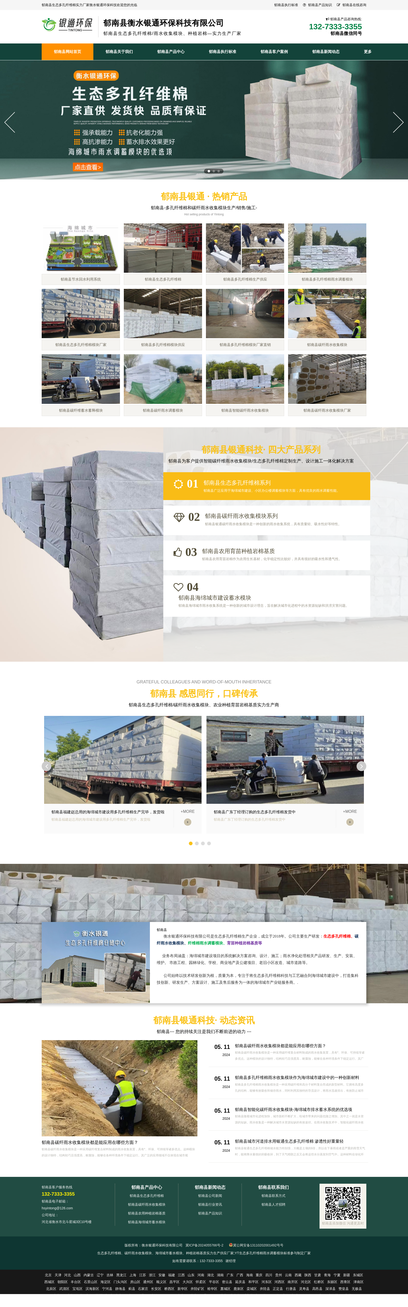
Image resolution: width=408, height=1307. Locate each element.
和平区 (253, 1302)
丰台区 (76, 1302)
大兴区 (188, 1302)
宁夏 (337, 1295)
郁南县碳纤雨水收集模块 (146, 1225)
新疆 (346, 1295)
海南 (249, 1295)
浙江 (152, 1295)
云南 (288, 1295)
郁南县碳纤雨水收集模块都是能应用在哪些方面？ (90, 1162)
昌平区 (174, 1302)
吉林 (110, 1295)
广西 (239, 1295)
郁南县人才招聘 (273, 1225)
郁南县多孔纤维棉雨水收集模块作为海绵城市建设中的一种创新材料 (301, 1097)
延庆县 (240, 1302)
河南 (200, 1295)
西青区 (345, 1302)
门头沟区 (120, 1302)
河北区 (306, 1302)
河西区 (279, 1302)
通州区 (148, 1302)
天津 (58, 1295)
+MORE (187, 832)
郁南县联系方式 (273, 1216)
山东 (191, 1295)
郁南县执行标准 (286, 5)
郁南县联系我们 (273, 1207)
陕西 (307, 1295)
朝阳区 (63, 1302)
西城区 (49, 1302)
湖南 (220, 1295)
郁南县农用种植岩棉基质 (146, 1233)
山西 (77, 1295)
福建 (171, 1295)
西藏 (298, 1295)
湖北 (210, 1295)
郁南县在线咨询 (354, 5)
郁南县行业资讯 (210, 1225)
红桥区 (319, 1302)
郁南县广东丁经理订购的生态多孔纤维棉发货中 (255, 832)
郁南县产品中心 (146, 1207)
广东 (230, 1295)
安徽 (161, 1295)
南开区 (293, 1302)
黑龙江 (121, 1295)
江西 (181, 1295)
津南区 (358, 1302)
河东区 (267, 1302)
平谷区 (214, 1302)
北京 (48, 1295)
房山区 (135, 1302)
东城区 (358, 1295)
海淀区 (105, 1302)
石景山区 (90, 1302)
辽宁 (100, 1295)
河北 (67, 1295)
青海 (327, 1295)
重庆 (259, 1295)
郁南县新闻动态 (210, 1207)
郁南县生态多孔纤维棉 (147, 1216)
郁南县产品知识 (320, 5)
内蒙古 (89, 1295)
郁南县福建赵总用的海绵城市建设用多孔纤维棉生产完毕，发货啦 (108, 832)
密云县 (227, 1302)
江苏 (142, 1295)
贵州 (278, 1295)
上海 (132, 1295)
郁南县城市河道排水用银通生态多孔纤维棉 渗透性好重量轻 (292, 1161)
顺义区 (161, 1302)
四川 (268, 1295)
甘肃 (317, 1295)
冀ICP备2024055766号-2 (204, 1265)
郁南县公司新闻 (210, 1216)
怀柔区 (201, 1302)
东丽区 (332, 1302)
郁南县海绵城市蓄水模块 (146, 1242)
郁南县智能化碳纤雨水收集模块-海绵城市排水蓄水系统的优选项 (297, 1129)
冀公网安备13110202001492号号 (258, 1265)
